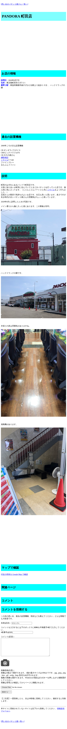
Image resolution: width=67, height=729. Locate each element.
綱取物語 (4, 158)
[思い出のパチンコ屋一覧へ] (12, 725)
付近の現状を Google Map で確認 (14, 574)
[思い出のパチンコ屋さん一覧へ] (14, 4)
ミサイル (4, 160)
